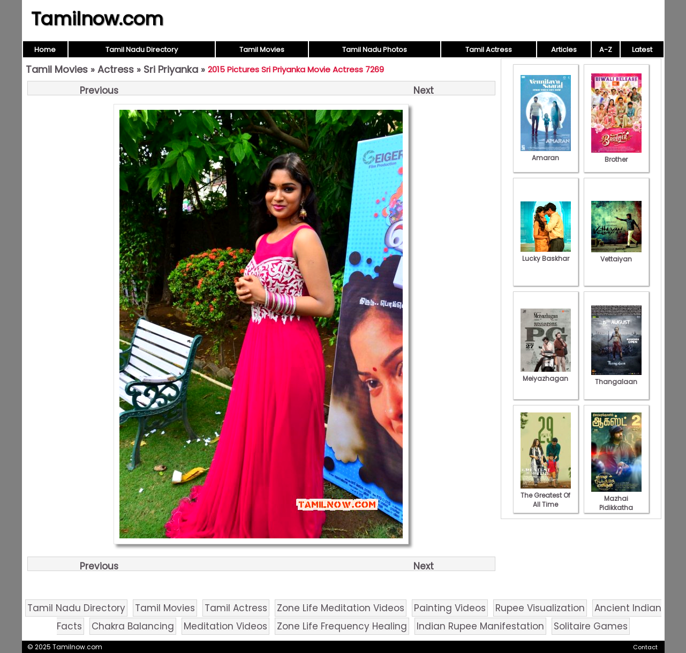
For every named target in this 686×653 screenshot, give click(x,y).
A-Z (605, 49)
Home (45, 49)
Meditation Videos (225, 626)
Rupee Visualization (540, 608)
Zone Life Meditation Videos (340, 608)
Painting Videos (450, 608)
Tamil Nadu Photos (374, 49)
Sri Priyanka (171, 69)
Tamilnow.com (97, 19)
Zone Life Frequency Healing (342, 626)
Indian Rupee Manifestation (480, 626)
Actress (115, 69)
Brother (616, 155)
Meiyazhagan (546, 374)
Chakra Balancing (133, 626)
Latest (642, 49)
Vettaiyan (616, 254)
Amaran (546, 153)
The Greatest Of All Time (546, 495)
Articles (564, 49)
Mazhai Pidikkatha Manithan (616, 503)
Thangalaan (616, 377)
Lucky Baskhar (546, 254)
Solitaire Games (591, 626)
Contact (645, 647)
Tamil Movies (261, 49)
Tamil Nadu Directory (141, 49)
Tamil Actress (488, 49)
